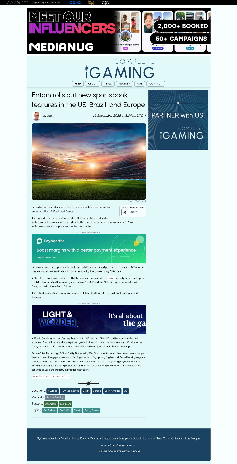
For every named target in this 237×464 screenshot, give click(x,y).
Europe (97, 391)
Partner (124, 83)
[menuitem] (78, 84)
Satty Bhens (92, 410)
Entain (77, 410)
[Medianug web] (119, 30)
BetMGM (65, 410)
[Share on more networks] (130, 212)
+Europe (52, 391)
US (125, 391)
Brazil (86, 391)
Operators (50, 404)
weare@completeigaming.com (118, 445)
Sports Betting (55, 397)
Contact (155, 83)
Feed (78, 83)
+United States (70, 391)
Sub (139, 83)
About (92, 83)
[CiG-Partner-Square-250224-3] (178, 119)
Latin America (112, 391)
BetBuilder (49, 410)
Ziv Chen (47, 116)
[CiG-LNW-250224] (89, 319)
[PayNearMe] (89, 248)
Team (108, 83)
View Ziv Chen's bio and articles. (51, 376)
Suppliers (65, 404)
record (111, 278)
